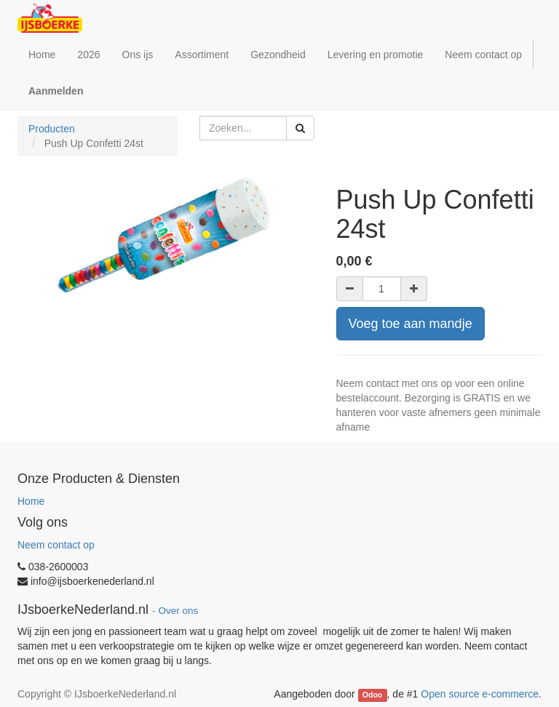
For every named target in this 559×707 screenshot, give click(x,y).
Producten (51, 129)
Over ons (178, 610)
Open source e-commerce (480, 694)
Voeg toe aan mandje (410, 323)
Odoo (372, 694)
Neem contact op (56, 545)
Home (30, 501)
